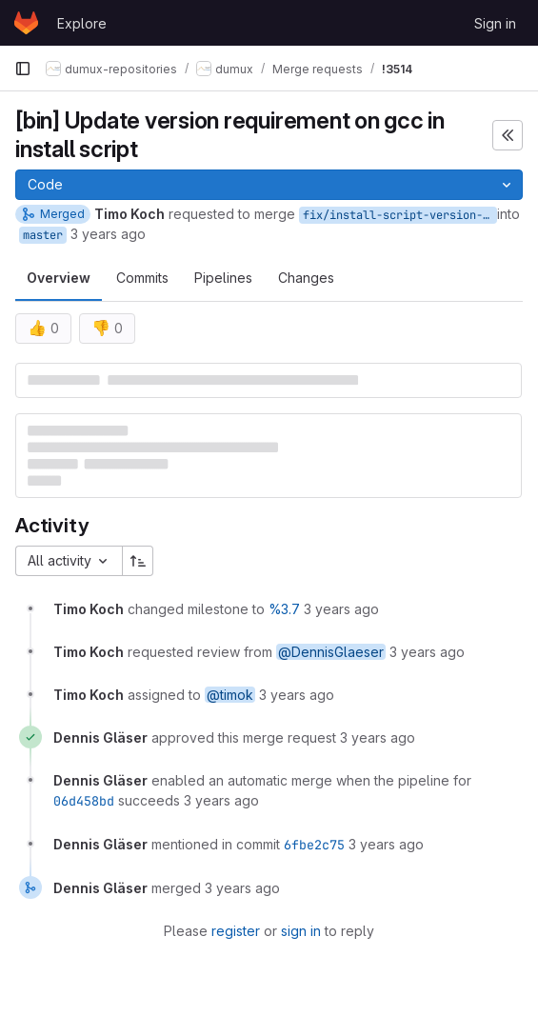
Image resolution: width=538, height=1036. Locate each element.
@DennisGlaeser (331, 652)
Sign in (495, 23)
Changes (306, 277)
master (43, 235)
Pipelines (223, 277)
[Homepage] (26, 23)
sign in (301, 931)
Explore (82, 23)
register (235, 931)
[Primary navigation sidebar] (23, 68)
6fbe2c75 (314, 844)
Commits (142, 277)
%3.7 (284, 609)
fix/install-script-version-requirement (400, 215)
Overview (58, 277)
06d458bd (83, 800)
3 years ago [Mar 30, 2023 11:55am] (108, 234)
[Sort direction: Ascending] (138, 561)
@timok (230, 695)
